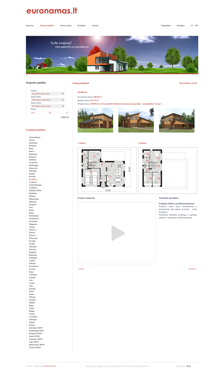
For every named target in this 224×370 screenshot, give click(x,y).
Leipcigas (33, 274)
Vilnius (32, 227)
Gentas (32, 314)
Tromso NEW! (35, 347)
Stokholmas (34, 218)
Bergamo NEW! (36, 333)
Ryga (31, 305)
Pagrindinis (166, 25)
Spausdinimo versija (188, 83)
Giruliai (32, 269)
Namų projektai (47, 25)
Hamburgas (34, 165)
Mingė (32, 311)
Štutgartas (33, 224)
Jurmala (32, 300)
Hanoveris (33, 168)
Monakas (33, 202)
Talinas (32, 322)
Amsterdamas (34, 137)
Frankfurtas (34, 266)
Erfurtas (32, 263)
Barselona (33, 143)
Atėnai (32, 140)
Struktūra (180, 25)
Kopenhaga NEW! (36, 330)
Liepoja (32, 277)
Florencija (33, 238)
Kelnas (32, 325)
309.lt (188, 366)
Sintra (31, 294)
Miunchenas (34, 199)
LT (192, 25)
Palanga (32, 288)
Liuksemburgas (35, 185)
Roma (31, 213)
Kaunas (32, 173)
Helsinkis (33, 171)
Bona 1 (32, 151)
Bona (31, 148)
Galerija (95, 25)
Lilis (31, 280)
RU (196, 25)
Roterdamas (34, 216)
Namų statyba (65, 25)
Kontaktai (81, 25)
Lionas (32, 283)
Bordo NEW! (34, 336)
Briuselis (32, 157)
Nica (31, 207)
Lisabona (33, 182)
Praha (31, 210)
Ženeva (32, 232)
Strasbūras (33, 221)
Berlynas (32, 145)
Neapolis (32, 204)
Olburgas (33, 319)
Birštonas (33, 255)
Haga (31, 272)
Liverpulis (33, 316)
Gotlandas (33, 162)
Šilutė (31, 291)
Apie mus (30, 25)
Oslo (31, 286)
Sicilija (32, 244)
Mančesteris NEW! (37, 344)
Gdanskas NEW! (36, 339)
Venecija (32, 249)
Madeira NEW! (35, 190)
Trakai (31, 308)
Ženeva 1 (33, 235)
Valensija (33, 246)
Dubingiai (33, 258)
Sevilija (32, 241)
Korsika (32, 176)
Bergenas (33, 252)
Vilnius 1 (33, 230)
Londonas (33, 187)
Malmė (32, 302)
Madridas (33, 193)
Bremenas (33, 154)
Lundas (32, 260)
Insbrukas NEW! (36, 328)
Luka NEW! (34, 342)
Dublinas (33, 159)
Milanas (32, 196)
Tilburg (32, 297)
